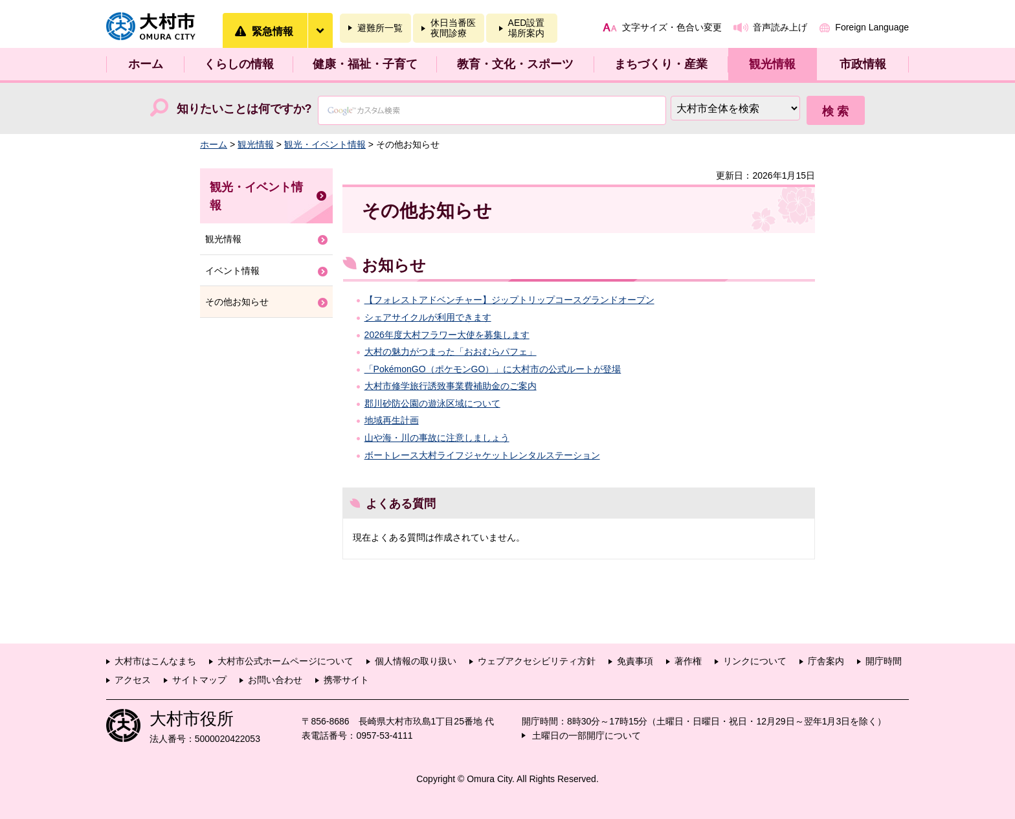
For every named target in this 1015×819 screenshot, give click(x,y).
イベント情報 (232, 270)
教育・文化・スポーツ (515, 64)
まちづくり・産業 (661, 64)
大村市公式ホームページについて (285, 661)
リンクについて (754, 661)
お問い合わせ (275, 680)
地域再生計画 (391, 420)
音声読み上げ (780, 27)
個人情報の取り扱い (415, 661)
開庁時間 (883, 661)
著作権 (688, 661)
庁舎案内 (826, 661)
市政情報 (863, 64)
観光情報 (772, 64)
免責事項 (635, 661)
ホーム (145, 64)
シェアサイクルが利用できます (427, 317)
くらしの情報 (239, 64)
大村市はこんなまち (155, 661)
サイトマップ (199, 680)
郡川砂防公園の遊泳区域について (432, 403)
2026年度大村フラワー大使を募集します (447, 335)
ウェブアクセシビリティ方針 (537, 661)
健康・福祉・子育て (365, 64)
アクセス (133, 680)
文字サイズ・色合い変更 (672, 27)
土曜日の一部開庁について (586, 735)
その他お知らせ (237, 302)
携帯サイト (346, 680)
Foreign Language (872, 27)
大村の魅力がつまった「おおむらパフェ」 (450, 351)
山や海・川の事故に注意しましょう (436, 437)
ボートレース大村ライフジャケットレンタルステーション (482, 455)
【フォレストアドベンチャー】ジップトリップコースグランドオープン (509, 300)
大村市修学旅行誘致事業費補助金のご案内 (450, 386)
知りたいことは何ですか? (244, 108)
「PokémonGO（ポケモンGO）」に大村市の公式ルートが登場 (492, 369)
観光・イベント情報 (325, 144)
